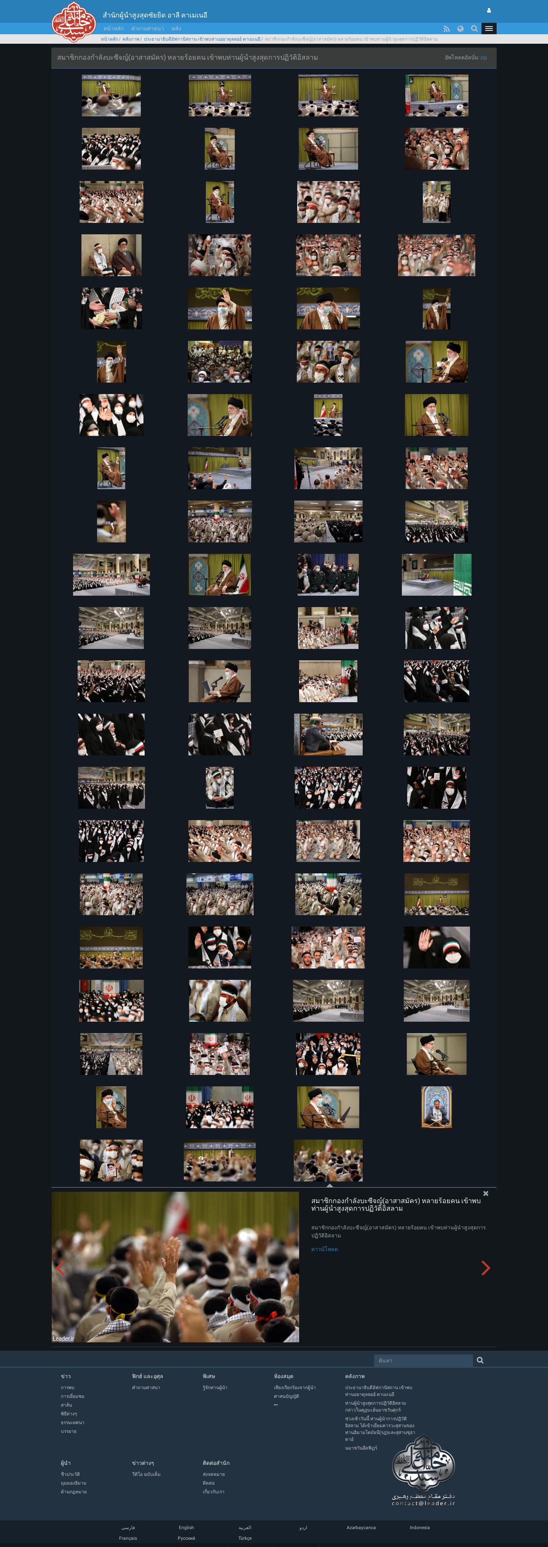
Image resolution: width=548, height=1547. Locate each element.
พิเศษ (209, 1376)
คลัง (176, 28)
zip (483, 57)
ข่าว (66, 1376)
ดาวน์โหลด (324, 1249)
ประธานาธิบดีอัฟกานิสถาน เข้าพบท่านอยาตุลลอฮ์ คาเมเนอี (202, 39)
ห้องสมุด (283, 1376)
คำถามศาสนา (147, 28)
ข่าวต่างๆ (143, 1463)
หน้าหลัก (114, 28)
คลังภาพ (131, 39)
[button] (489, 28)
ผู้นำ (66, 1463)
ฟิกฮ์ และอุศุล (147, 1376)
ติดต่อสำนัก (216, 1463)
